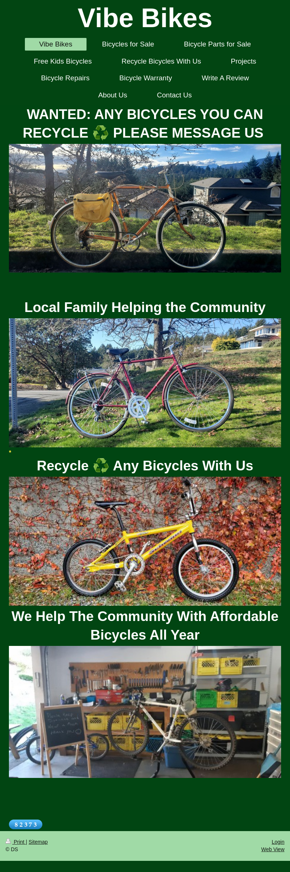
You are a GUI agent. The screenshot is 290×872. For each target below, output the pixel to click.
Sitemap (38, 842)
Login (278, 842)
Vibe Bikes (145, 18)
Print (16, 842)
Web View (272, 849)
